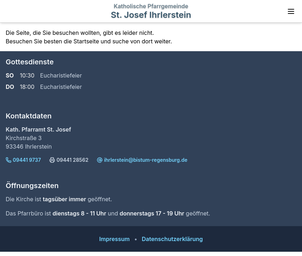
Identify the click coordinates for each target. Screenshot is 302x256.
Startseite (86, 41)
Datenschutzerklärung (172, 238)
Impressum (114, 238)
